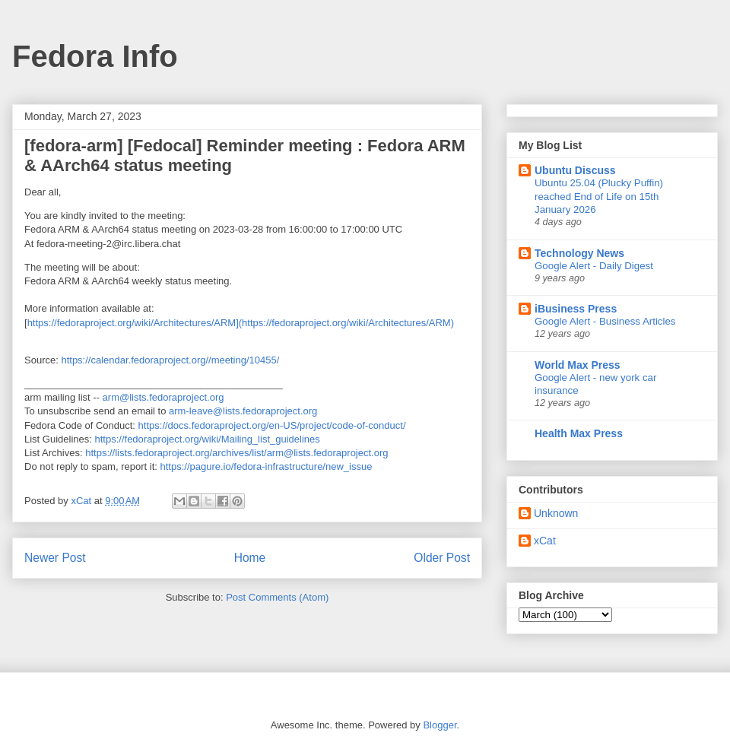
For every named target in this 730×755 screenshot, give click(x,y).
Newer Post (55, 557)
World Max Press (577, 365)
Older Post (442, 557)
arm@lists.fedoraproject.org (163, 397)
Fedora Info (95, 56)
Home (250, 557)
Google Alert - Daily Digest (594, 265)
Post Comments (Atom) (277, 597)
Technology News (579, 253)
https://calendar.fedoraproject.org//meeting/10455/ (170, 360)
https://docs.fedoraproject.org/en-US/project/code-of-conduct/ (272, 425)
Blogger (439, 725)
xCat (545, 541)
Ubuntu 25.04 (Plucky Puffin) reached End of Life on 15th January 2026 (599, 196)
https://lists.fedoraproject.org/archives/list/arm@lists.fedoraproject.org (236, 452)
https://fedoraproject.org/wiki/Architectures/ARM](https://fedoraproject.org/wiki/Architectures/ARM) (240, 322)
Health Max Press (579, 433)
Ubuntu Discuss (575, 170)
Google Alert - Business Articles (605, 321)
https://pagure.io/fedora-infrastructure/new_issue (266, 466)
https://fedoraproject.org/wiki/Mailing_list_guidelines (207, 439)
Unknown (556, 513)
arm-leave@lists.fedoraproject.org (243, 411)
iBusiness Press (576, 309)
